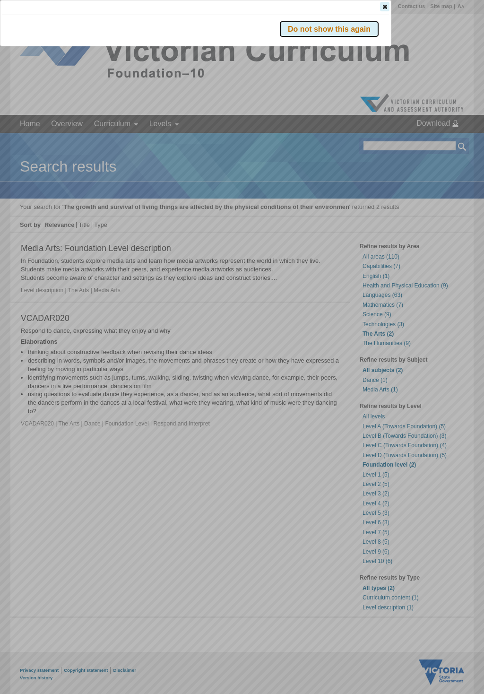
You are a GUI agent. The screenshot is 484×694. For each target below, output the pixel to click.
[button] (445, 141)
